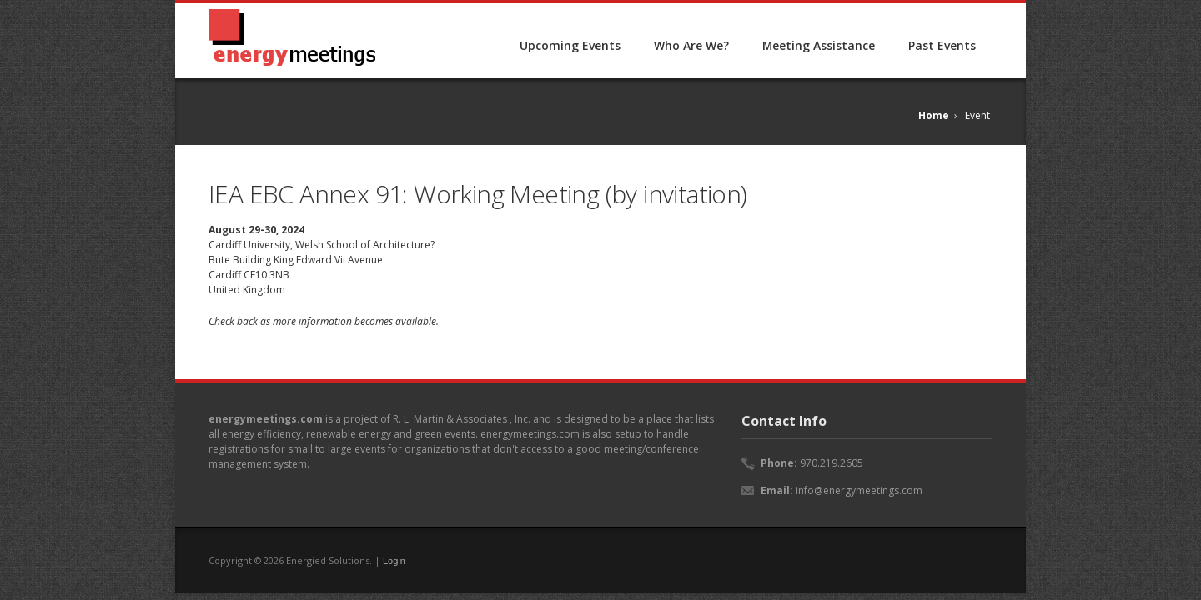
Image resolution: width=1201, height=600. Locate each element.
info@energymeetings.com (859, 490)
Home (933, 115)
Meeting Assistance (818, 45)
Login (394, 561)
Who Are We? (691, 45)
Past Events (942, 45)
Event (977, 115)
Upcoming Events (570, 45)
